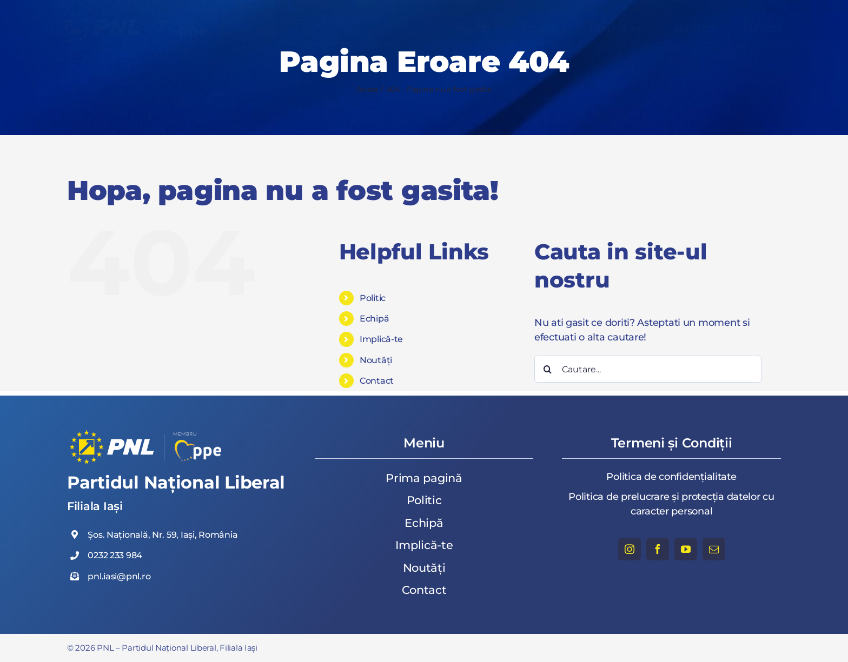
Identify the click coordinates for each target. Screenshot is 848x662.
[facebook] (657, 549)
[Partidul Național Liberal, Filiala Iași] (135, 13)
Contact (377, 381)
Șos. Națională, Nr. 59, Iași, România (162, 535)
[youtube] (685, 549)
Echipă (374, 318)
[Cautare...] (647, 369)
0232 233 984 (115, 555)
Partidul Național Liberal (176, 482)
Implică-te (381, 339)
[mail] (714, 549)
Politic (373, 298)
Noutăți (376, 360)
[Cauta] (547, 369)
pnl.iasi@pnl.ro (119, 576)
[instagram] (629, 549)
